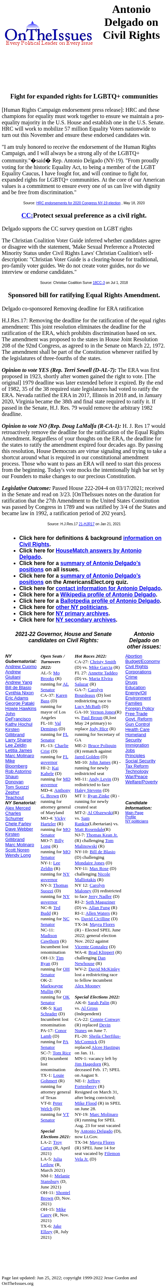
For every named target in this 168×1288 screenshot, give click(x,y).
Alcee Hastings (106, 1047)
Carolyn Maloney (90, 888)
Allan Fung (99, 907)
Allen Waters (98, 913)
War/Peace (136, 776)
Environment (138, 698)
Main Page (134, 813)
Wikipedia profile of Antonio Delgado (108, 595)
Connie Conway (105, 1019)
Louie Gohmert (52, 1078)
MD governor (55, 781)
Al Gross (89, 1008)
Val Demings (51, 725)
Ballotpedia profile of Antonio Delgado (110, 601)
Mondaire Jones (90, 862)
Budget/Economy (142, 661)
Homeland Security (135, 737)
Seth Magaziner (100, 902)
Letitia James (18, 750)
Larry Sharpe (18, 739)
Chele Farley (18, 823)
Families (133, 703)
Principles (135, 755)
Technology (136, 771)
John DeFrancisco (18, 716)
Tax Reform (136, 766)
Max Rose (98, 868)
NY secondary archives (86, 620)
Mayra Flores (102, 924)
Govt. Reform (138, 719)
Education (135, 687)
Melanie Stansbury (55, 1178)
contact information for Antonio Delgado (108, 588)
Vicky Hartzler (53, 820)
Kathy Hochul (18, 724)
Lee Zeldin (16, 745)
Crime (131, 677)
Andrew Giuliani (13, 674)
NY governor (55, 876)
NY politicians (136, 821)
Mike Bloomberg (16, 763)
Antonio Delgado (96, 1131)
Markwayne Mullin (52, 988)
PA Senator (55, 1044)
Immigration (137, 745)
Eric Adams (16, 698)
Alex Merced (18, 808)
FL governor (54, 759)
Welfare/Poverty (141, 781)
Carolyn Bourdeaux (89, 692)
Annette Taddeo (102, 672)
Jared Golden (87, 756)
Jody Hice (98, 728)
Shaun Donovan (14, 779)
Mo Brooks (50, 675)
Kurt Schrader (51, 1010)
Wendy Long (18, 855)
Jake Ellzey (51, 1228)
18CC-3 (99, 283)
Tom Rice (62, 1052)
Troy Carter (51, 1145)
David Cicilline (95, 918)
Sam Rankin (82, 820)
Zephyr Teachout (14, 795)
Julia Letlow (51, 1161)
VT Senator (55, 1117)
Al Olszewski (100, 812)
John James (99, 762)
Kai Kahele (50, 770)
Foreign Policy (139, 708)
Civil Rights (136, 666)
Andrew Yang (18, 682)
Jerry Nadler (100, 896)
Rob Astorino (18, 771)
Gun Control (137, 724)
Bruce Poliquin (102, 745)
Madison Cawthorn (50, 938)
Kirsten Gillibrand (15, 732)
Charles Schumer (14, 816)
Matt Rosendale (89, 829)
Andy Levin (100, 779)
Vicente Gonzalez (91, 946)
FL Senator (54, 737)
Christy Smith (103, 661)
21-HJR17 (86, 524)
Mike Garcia (100, 667)
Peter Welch (51, 1105)
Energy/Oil (136, 692)
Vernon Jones (102, 712)
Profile (130, 817)
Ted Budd (50, 910)
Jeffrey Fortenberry (87, 1083)
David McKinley (104, 969)
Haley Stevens (88, 790)
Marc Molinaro (19, 755)
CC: (27, 215)
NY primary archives (82, 613)
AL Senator (55, 686)
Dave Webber (19, 829)
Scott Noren (17, 849)
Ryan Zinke (98, 795)
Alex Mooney (88, 985)
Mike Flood (86, 1103)
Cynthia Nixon (19, 692)
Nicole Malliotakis (92, 876)
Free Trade (136, 713)
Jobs (130, 750)
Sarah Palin (98, 1002)
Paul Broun (91, 717)
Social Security (140, 760)
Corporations (138, 671)
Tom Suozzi (17, 787)
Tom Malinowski (94, 843)
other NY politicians (81, 607)
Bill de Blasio (18, 687)
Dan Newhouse (90, 960)
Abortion (133, 656)
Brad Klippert (101, 952)
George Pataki (19, 703)
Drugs (131, 682)
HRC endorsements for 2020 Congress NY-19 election (78, 203)
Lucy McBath (88, 706)
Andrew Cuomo (21, 666)
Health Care (137, 729)
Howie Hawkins (20, 708)
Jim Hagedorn (88, 1064)
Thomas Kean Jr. (102, 834)
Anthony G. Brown (56, 793)
